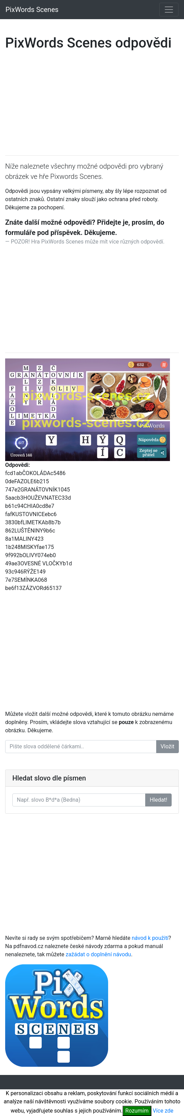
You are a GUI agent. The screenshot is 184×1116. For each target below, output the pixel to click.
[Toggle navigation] (169, 9)
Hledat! (158, 800)
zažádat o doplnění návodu (98, 954)
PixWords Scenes (31, 9)
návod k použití (150, 938)
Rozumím (137, 1110)
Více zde (163, 1110)
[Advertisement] (92, 102)
